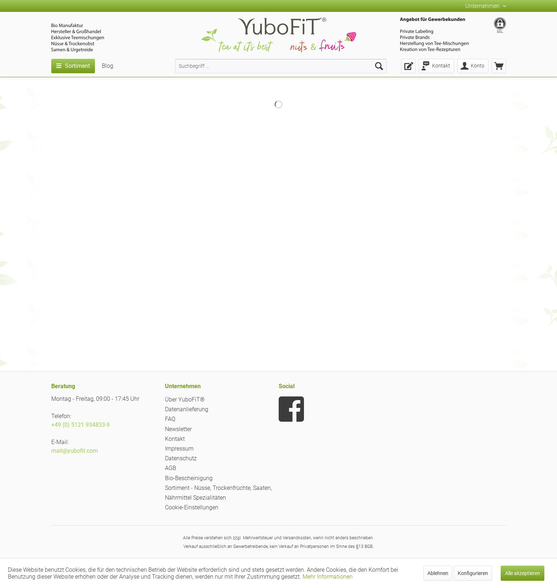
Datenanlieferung (186, 409)
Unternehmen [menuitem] (483, 6)
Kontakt (175, 438)
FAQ (170, 419)
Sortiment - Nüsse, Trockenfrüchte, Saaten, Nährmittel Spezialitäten (218, 492)
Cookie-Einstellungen (191, 507)
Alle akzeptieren (522, 573)
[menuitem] (281, 66)
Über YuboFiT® (185, 399)
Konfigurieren (473, 573)
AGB (170, 468)
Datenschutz (181, 458)
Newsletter (178, 429)
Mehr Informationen (328, 576)
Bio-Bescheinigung (189, 478)
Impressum (179, 448)
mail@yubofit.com (74, 450)
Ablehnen (437, 573)
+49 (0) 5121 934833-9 (80, 424)
